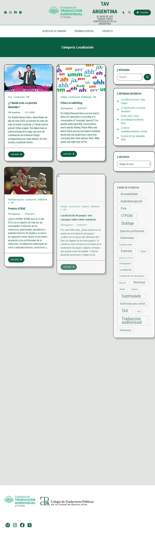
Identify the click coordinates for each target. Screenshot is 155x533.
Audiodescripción (16, 227)
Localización (19, 97)
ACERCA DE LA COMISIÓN (54, 31)
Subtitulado (86, 99)
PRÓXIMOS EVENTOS (84, 31)
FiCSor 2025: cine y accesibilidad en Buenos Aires (132, 122)
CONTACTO (107, 31)
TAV (27, 97)
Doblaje (64, 99)
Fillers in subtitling (71, 104)
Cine (10, 97)
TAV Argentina (14, 112)
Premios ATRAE (16, 236)
